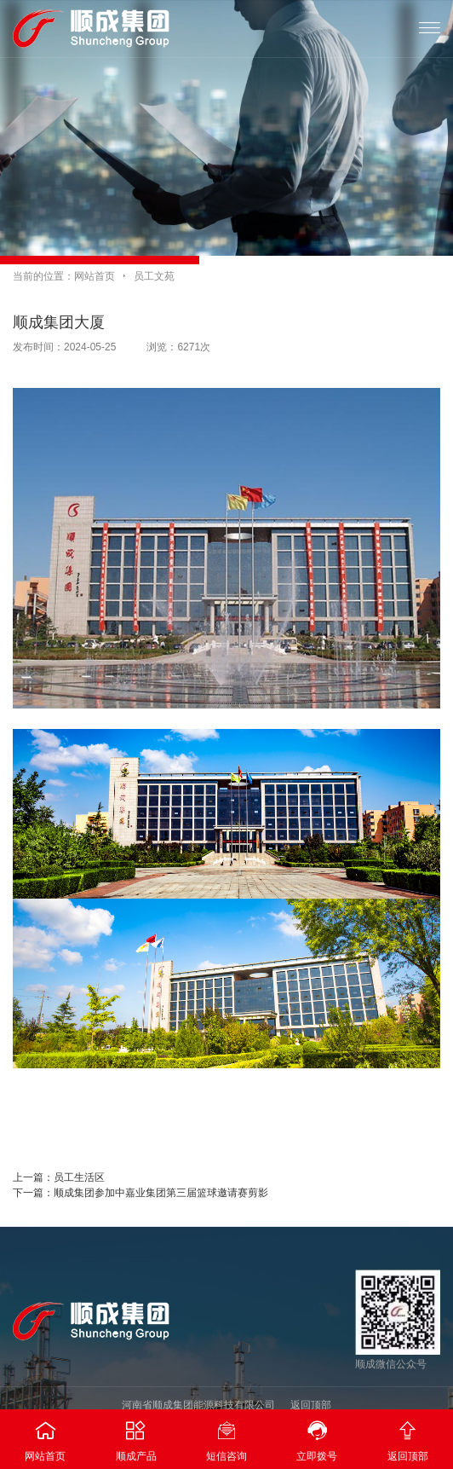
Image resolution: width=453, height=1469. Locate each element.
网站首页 (94, 276)
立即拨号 (317, 1435)
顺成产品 (135, 1435)
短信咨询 (226, 1435)
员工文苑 (154, 276)
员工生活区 (79, 1177)
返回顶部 (310, 1405)
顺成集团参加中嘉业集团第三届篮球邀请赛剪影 (161, 1193)
